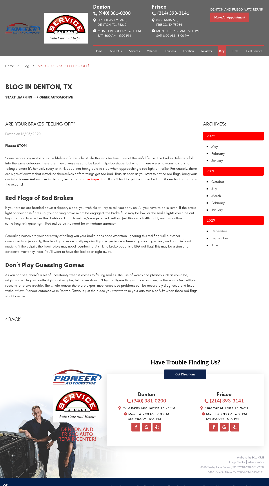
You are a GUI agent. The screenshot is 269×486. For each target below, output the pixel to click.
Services (134, 51)
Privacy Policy (256, 462)
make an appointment (229, 17)
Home (98, 51)
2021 (210, 171)
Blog (222, 51)
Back (14, 320)
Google (146, 427)
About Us (116, 51)
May (214, 147)
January (217, 161)
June (214, 245)
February (218, 154)
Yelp (157, 427)
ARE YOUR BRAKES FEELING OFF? (63, 66)
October (217, 182)
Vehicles (152, 51)
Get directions (185, 374)
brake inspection (94, 179)
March (216, 196)
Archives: (214, 124)
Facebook (135, 427)
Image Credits (237, 462)
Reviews (206, 51)
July (214, 189)
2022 (211, 136)
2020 (211, 220)
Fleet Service (254, 51)
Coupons (170, 51)
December (219, 231)
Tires (235, 51)
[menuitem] (98, 51)
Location (188, 51)
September (219, 238)
